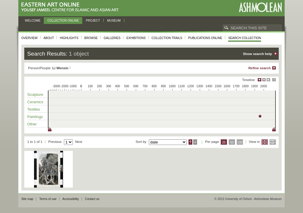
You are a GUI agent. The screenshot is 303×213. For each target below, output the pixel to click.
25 (224, 142)
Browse (91, 38)
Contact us (92, 199)
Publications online (205, 38)
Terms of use (48, 199)
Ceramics (35, 102)
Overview (29, 38)
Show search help (257, 54)
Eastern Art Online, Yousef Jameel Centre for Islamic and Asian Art (71, 7)
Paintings (35, 116)
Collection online (63, 20)
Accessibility (70, 199)
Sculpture (35, 94)
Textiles (33, 109)
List (273, 142)
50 (232, 142)
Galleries (112, 38)
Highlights (69, 38)
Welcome (33, 20)
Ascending (190, 142)
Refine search (259, 68)
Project (93, 20)
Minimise (264, 79)
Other (32, 124)
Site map (27, 199)
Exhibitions (136, 38)
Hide (268, 79)
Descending (195, 142)
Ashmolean (260, 7)
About (48, 38)
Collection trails (167, 38)
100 (239, 142)
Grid (265, 142)
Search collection (244, 38)
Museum (114, 20)
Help (274, 79)
